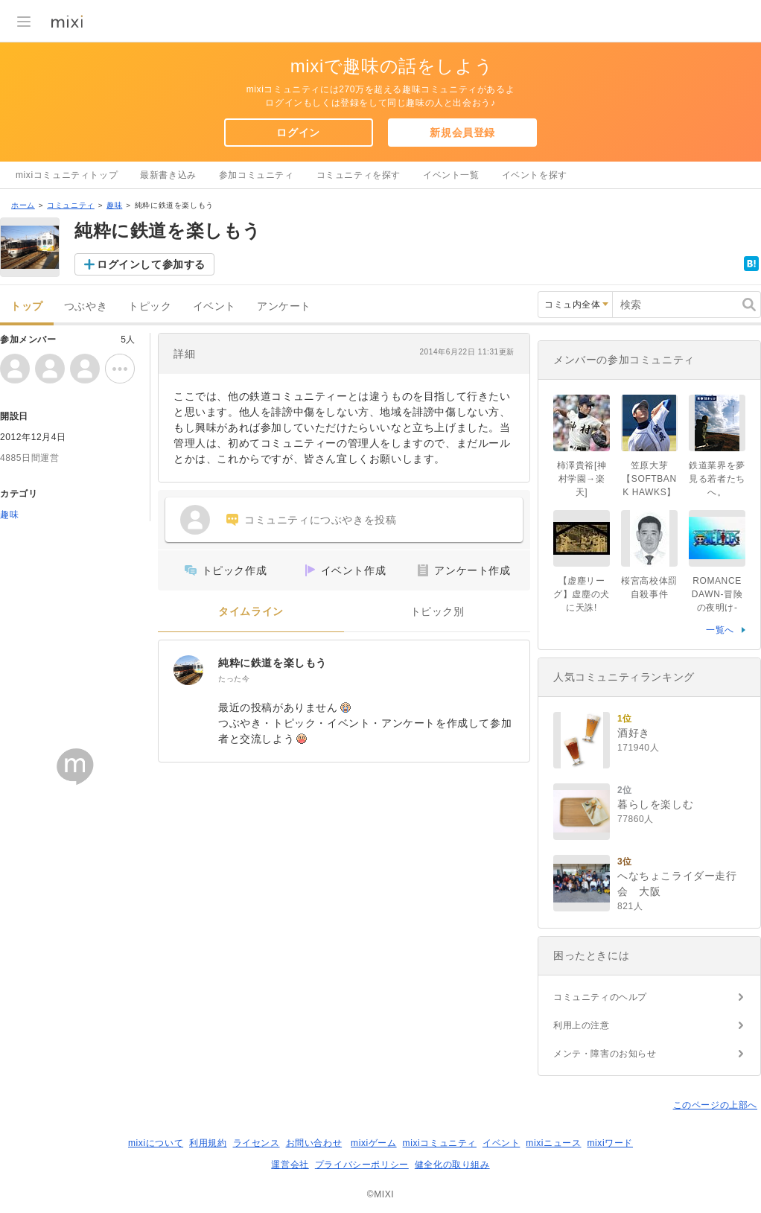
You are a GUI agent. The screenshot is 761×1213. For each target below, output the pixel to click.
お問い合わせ (314, 1143)
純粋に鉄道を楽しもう (272, 663)
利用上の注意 (581, 1025)
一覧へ (720, 630)
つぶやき (85, 306)
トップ (26, 306)
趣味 (114, 205)
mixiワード (610, 1143)
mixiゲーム (374, 1143)
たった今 (233, 679)
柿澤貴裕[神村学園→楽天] (582, 478)
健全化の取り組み (452, 1164)
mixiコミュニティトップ (67, 175)
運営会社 (289, 1164)
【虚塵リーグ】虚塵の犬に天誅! (581, 594)
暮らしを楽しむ (655, 804)
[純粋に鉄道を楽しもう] (188, 670)
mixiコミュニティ (440, 1143)
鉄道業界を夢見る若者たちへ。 (717, 478)
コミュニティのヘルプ (600, 997)
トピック (149, 306)
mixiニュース (553, 1143)
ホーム (23, 205)
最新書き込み (168, 175)
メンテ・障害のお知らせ (605, 1053)
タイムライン (251, 611)
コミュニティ (71, 205)
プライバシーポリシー (362, 1164)
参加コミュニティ (256, 175)
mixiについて (155, 1143)
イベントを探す (534, 175)
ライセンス (256, 1143)
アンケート (284, 306)
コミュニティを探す (358, 175)
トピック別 (437, 611)
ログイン (297, 133)
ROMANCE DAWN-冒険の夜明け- (717, 594)
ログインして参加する (151, 264)
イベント (214, 306)
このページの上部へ (715, 1105)
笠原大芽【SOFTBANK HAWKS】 (649, 478)
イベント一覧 (451, 175)
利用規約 (207, 1143)
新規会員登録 (462, 133)
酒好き (633, 733)
